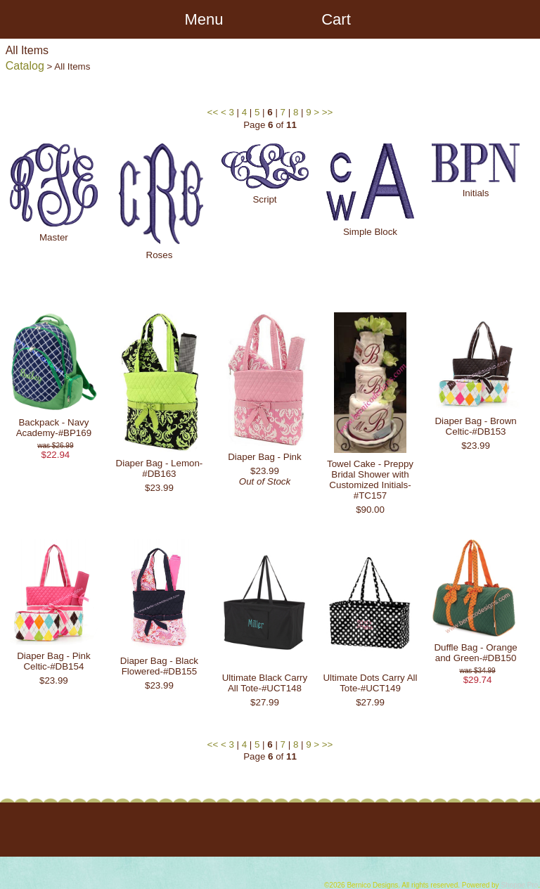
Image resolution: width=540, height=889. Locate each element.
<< (213, 112)
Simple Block (370, 231)
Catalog (25, 66)
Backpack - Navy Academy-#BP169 (53, 427)
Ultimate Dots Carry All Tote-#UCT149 (370, 682)
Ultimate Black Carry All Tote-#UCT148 (264, 682)
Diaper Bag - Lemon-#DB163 (159, 468)
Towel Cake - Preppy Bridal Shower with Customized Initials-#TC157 (370, 480)
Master (53, 237)
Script (264, 199)
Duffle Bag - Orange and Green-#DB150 (475, 652)
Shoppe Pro (519, 885)
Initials (476, 193)
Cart (336, 19)
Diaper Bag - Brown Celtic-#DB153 (475, 426)
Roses (159, 255)
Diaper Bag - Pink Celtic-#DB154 (53, 661)
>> (327, 112)
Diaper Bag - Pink (264, 457)
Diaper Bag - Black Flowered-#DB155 (159, 666)
